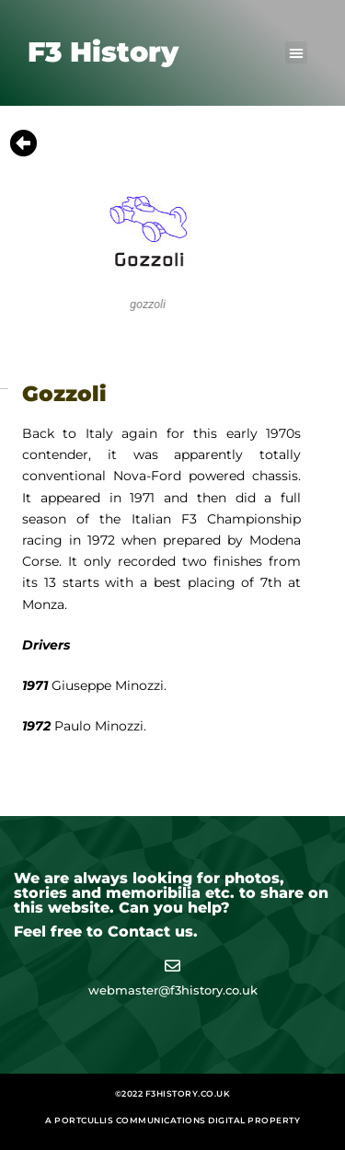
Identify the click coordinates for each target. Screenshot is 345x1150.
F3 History (103, 52)
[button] (296, 52)
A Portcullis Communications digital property (172, 1120)
